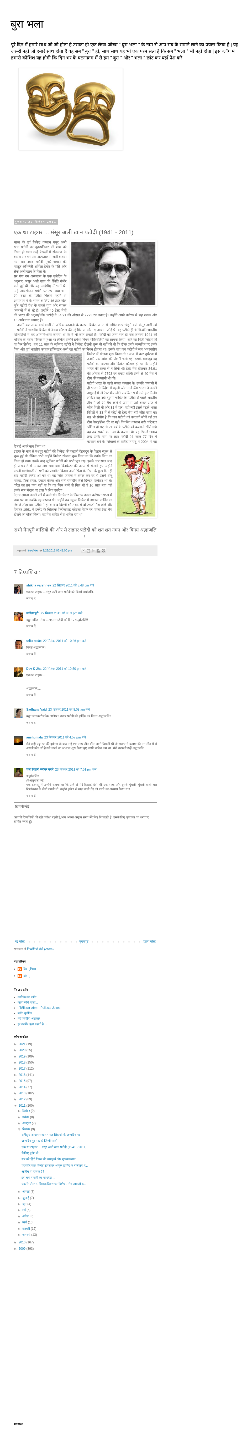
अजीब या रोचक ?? (33, 1171)
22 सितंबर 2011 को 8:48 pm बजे (73, 585)
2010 (23, 1242)
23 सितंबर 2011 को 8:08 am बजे (69, 709)
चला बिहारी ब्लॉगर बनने (40, 769)
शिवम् (26, 976)
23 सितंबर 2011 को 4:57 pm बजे (65, 737)
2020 (23, 1050)
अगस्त (26, 1191)
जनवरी (26, 1235)
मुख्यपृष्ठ (83, 941)
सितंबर (26, 1129)
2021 (23, 1044)
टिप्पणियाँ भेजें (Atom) (40, 949)
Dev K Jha (33, 669)
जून (24, 1204)
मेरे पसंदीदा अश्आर (29, 1018)
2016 (23, 1075)
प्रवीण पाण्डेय (33, 641)
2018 (23, 1062)
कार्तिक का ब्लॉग (27, 997)
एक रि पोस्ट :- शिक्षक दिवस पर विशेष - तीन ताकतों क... (54, 1184)
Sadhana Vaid (36, 709)
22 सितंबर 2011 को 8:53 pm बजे (61, 613)
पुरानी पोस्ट (149, 941)
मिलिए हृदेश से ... (32, 1153)
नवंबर (26, 1117)
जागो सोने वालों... (28, 1002)
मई (24, 1210)
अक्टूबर (27, 1123)
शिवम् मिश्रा (29, 969)
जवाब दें (30, 598)
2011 (23, 1105)
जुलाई (26, 1198)
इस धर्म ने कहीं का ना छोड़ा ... (38, 1177)
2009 (23, 1249)
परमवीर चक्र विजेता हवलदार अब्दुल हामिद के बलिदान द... (55, 1165)
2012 (23, 1099)
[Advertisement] (85, 1296)
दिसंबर (26, 1111)
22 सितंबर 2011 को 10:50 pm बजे (64, 669)
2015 (23, 1081)
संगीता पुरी (32, 613)
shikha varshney (38, 585)
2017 (23, 1068)
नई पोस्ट (20, 941)
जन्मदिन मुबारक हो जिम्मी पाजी (39, 1141)
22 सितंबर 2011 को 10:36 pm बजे (64, 641)
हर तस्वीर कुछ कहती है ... (32, 1024)
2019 (23, 1056)
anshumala (34, 737)
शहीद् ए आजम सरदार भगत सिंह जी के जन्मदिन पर (51, 1135)
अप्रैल (25, 1216)
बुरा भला (26, 24)
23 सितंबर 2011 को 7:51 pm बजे (76, 769)
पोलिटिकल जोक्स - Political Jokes (39, 1008)
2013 (23, 1093)
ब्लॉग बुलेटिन (25, 1013)
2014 (23, 1087)
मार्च (25, 1222)
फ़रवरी (26, 1229)
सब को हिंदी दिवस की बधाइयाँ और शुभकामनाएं (49, 1159)
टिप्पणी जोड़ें (22, 806)
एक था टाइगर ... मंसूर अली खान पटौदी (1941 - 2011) (54, 1147)
